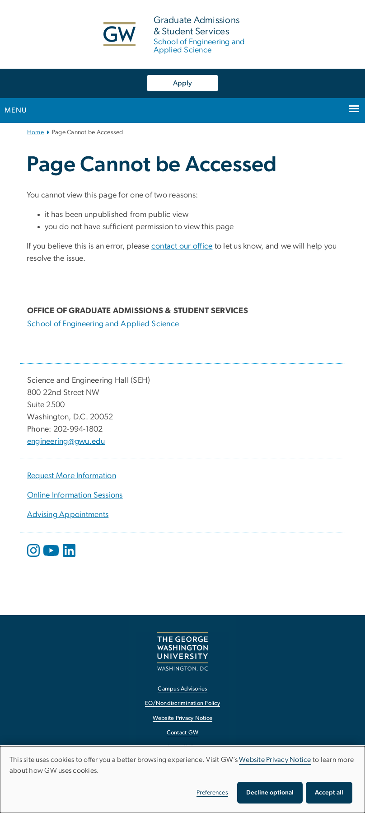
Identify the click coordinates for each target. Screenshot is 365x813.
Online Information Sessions (75, 495)
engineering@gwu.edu (66, 441)
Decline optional (270, 793)
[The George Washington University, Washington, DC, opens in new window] (182, 651)
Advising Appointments (67, 515)
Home (35, 132)
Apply (182, 83)
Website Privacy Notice (275, 759)
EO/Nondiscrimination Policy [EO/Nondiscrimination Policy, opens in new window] (182, 703)
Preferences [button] (212, 793)
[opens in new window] (34, 557)
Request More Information (71, 476)
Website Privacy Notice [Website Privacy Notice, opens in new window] (183, 718)
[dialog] (182, 779)
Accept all (329, 793)
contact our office (182, 246)
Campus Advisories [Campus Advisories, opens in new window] (182, 689)
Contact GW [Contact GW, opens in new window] (183, 733)
